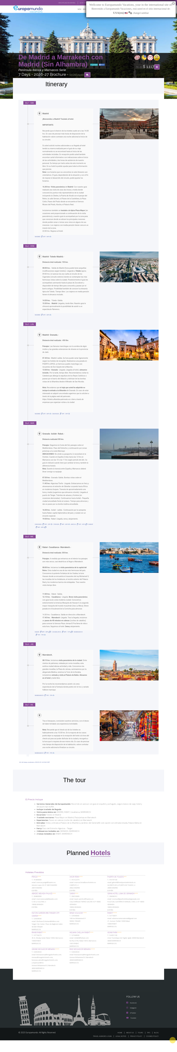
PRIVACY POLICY (135, 1048)
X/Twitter (131, 1025)
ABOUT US (131, 1044)
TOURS (141, 1044)
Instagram (131, 1020)
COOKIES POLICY (152, 1048)
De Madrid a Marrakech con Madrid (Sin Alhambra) (60, 60)
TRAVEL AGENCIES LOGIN (100, 1048)
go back (94, 65)
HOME (120, 1044)
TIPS (149, 1044)
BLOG (156, 1044)
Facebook (131, 1015)
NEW (77, 9)
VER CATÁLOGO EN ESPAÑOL (61, 3)
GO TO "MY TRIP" (80, 3)
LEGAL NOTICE (119, 1048)
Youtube (131, 1030)
